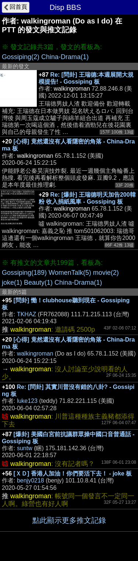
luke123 (27, 401)
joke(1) (12, 282)
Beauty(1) (38, 282)
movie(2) (106, 272)
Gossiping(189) (24, 272)
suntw (24, 448)
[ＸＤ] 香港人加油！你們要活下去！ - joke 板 (73, 473)
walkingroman (35, 353)
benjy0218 (30, 480)
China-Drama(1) (65, 57)
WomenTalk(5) (70, 272)
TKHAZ (26, 314)
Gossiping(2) (20, 57)
